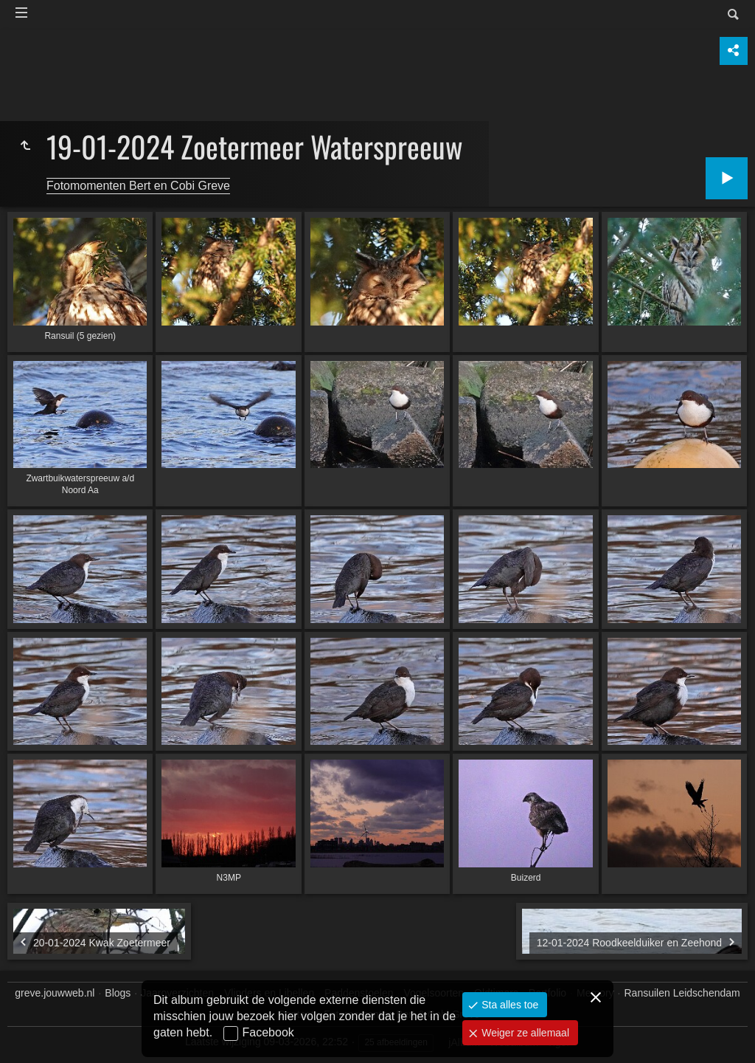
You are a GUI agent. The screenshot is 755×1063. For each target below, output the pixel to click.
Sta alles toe (508, 1005)
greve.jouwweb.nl (54, 993)
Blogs (118, 993)
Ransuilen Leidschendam (682, 993)
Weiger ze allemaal (524, 1033)
